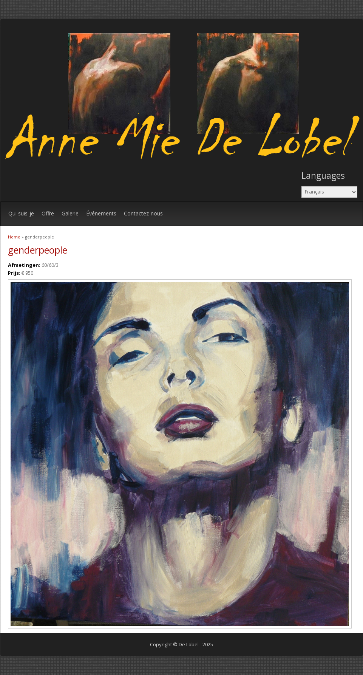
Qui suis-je (21, 213)
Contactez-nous (143, 213)
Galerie (70, 213)
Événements (101, 213)
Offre (48, 213)
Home (14, 237)
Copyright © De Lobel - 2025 (181, 644)
